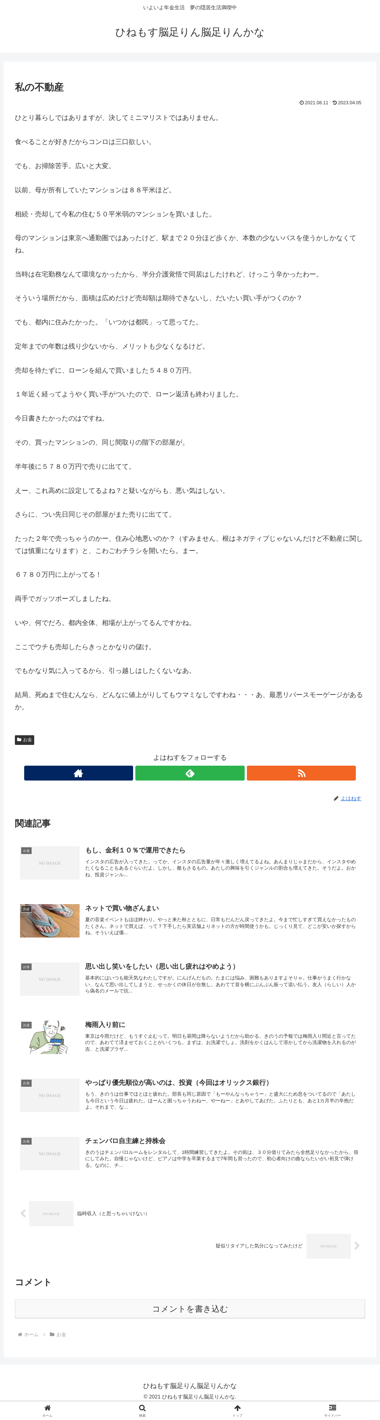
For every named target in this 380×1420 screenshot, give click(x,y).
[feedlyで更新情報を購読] (190, 773)
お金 (24, 739)
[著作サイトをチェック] (172, 773)
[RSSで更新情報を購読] (207, 773)
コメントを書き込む (190, 1321)
